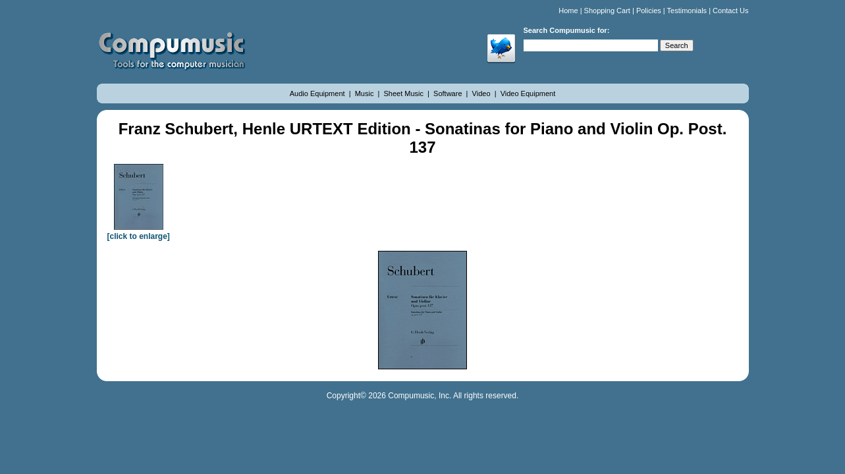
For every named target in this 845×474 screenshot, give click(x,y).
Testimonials (687, 10)
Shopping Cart (607, 10)
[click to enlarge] (138, 232)
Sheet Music (404, 93)
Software (448, 93)
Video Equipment (528, 93)
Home (568, 10)
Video (482, 93)
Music (365, 93)
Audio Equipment (318, 93)
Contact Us (730, 10)
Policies (648, 10)
